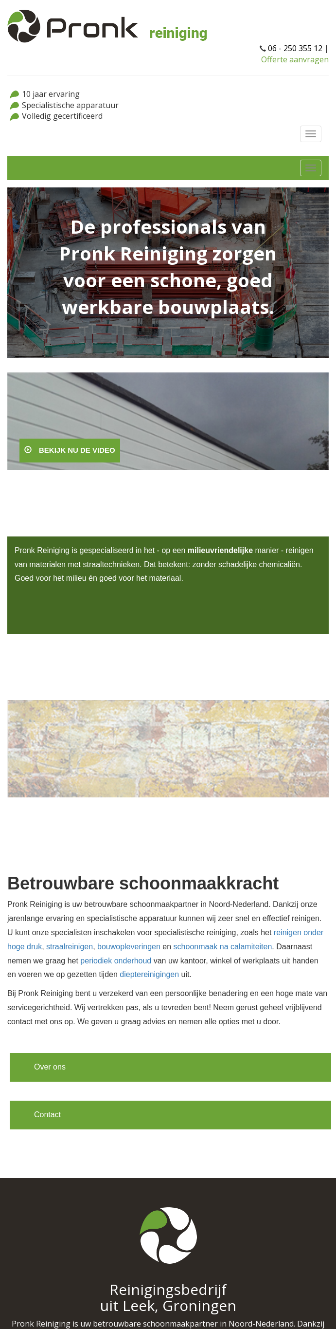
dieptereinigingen (149, 974)
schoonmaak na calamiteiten (223, 946)
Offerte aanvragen (295, 59)
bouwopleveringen (128, 946)
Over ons (50, 1067)
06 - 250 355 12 (295, 48)
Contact (47, 1114)
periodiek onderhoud (115, 961)
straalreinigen (69, 946)
